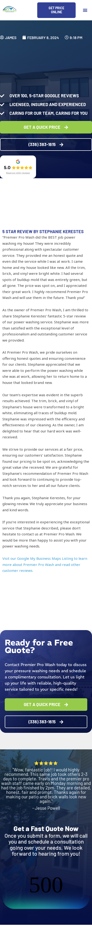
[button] (85, 10)
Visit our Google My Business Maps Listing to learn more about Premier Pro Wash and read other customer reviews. (44, 564)
